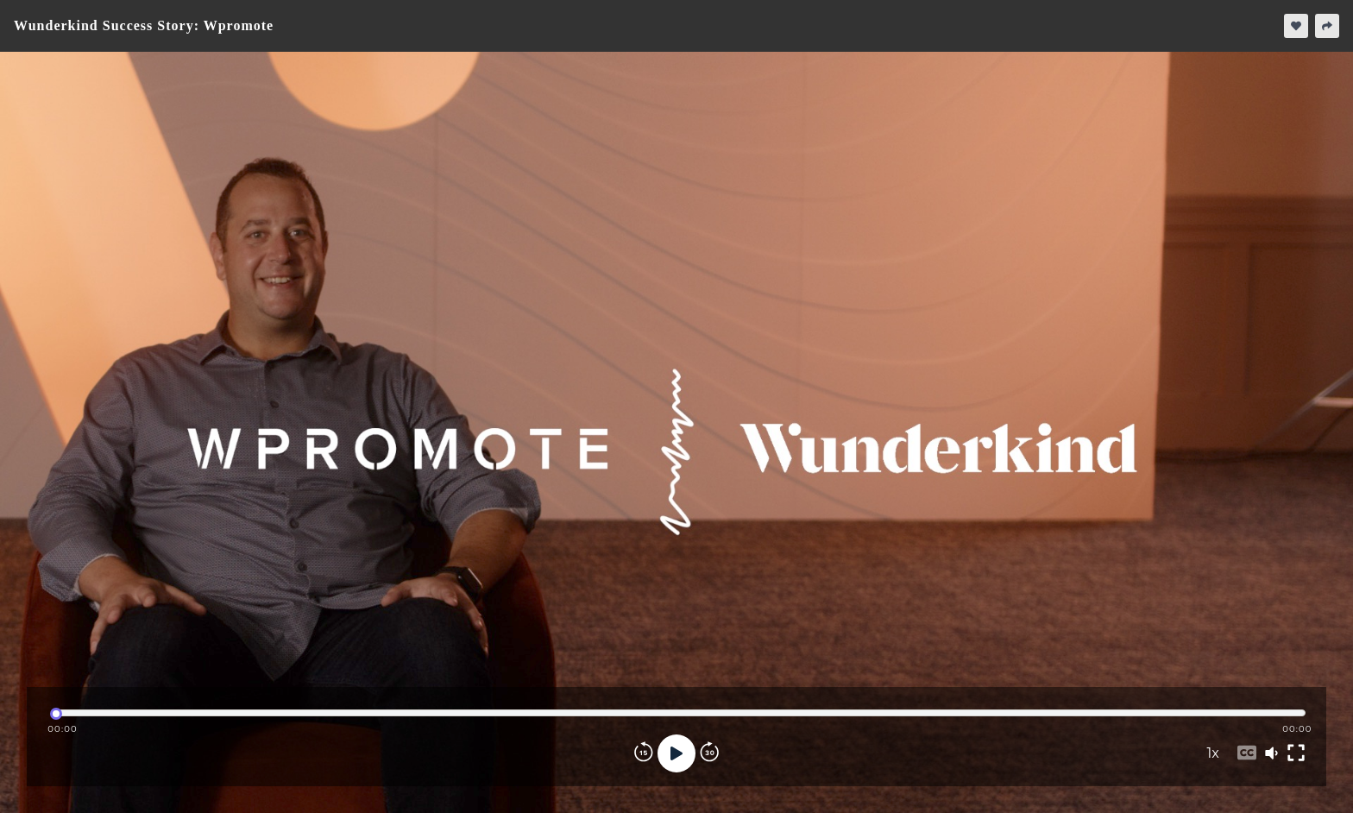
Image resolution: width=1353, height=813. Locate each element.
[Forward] (709, 753)
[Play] (676, 753)
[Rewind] (643, 753)
